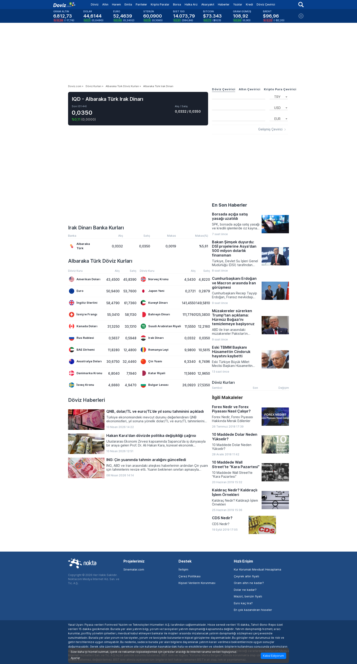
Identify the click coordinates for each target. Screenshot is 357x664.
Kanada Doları (83, 326)
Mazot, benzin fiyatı (248, 596)
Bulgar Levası (154, 385)
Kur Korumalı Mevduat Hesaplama (257, 569)
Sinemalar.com (133, 569)
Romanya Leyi (154, 349)
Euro (76, 291)
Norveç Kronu (154, 279)
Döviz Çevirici (266, 4)
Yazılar (237, 4)
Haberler (224, 4)
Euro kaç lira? (243, 603)
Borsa (177, 4)
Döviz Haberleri (86, 400)
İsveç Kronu (81, 385)
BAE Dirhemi (82, 349)
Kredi (249, 4)
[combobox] (279, 96)
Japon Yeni (152, 291)
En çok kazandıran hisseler (253, 610)
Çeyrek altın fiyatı (246, 576)
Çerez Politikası (189, 576)
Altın (105, 4)
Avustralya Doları (85, 361)
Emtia (128, 4)
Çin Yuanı (151, 361)
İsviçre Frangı (83, 314)
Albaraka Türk (79, 246)
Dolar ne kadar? (245, 589)
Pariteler (141, 4)
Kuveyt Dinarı (154, 302)
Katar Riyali (153, 373)
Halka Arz (191, 4)
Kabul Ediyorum (273, 655)
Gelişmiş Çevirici (270, 129)
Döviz (95, 4)
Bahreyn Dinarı (155, 314)
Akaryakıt (207, 4)
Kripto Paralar (160, 4)
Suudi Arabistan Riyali (161, 326)
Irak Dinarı (152, 338)
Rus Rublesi (81, 338)
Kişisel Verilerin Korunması (196, 583)
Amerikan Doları (84, 279)
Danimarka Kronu (85, 373)
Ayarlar (75, 658)
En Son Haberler (229, 205)
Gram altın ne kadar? (249, 583)
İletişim (183, 569)
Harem (116, 4)
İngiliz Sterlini (83, 302)
